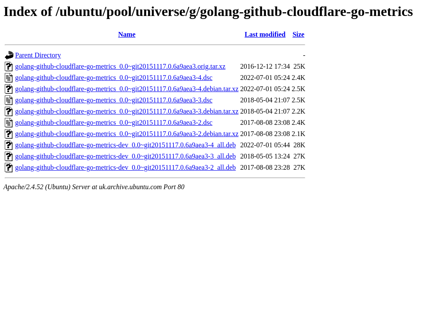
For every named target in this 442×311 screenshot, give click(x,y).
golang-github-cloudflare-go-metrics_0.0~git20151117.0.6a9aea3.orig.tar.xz (120, 66)
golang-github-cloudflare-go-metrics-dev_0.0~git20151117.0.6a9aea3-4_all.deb (125, 145)
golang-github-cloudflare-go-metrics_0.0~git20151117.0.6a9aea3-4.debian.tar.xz (127, 88)
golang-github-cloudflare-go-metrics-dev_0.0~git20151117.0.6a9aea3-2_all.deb (125, 167)
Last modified (265, 34)
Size (299, 34)
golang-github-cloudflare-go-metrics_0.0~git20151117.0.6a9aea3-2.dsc (113, 122)
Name (127, 34)
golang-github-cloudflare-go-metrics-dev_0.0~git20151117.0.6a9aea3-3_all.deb (125, 156)
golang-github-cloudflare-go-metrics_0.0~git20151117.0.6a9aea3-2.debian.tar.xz (127, 133)
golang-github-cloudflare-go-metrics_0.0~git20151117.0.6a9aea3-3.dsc (113, 100)
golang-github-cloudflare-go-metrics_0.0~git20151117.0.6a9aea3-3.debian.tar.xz (127, 111)
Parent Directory (38, 55)
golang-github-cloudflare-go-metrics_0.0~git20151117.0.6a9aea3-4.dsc (113, 77)
